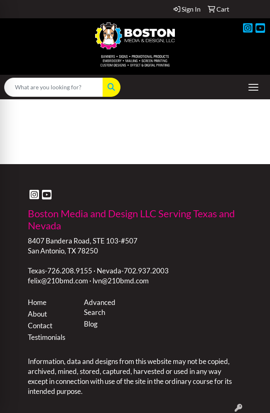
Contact (40, 325)
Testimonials (46, 337)
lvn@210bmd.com (121, 280)
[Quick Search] (53, 87)
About (37, 314)
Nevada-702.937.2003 (133, 270)
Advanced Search (99, 307)
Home (37, 302)
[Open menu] (253, 87)
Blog (91, 324)
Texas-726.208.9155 (60, 270)
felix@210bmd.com (58, 280)
